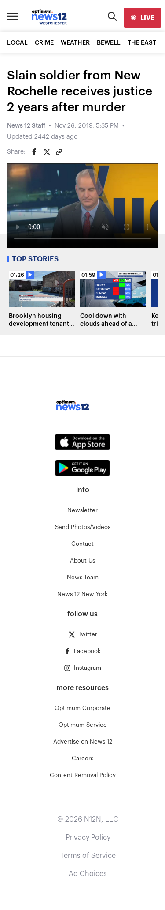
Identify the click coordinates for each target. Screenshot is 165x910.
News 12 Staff (26, 126)
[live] (142, 18)
